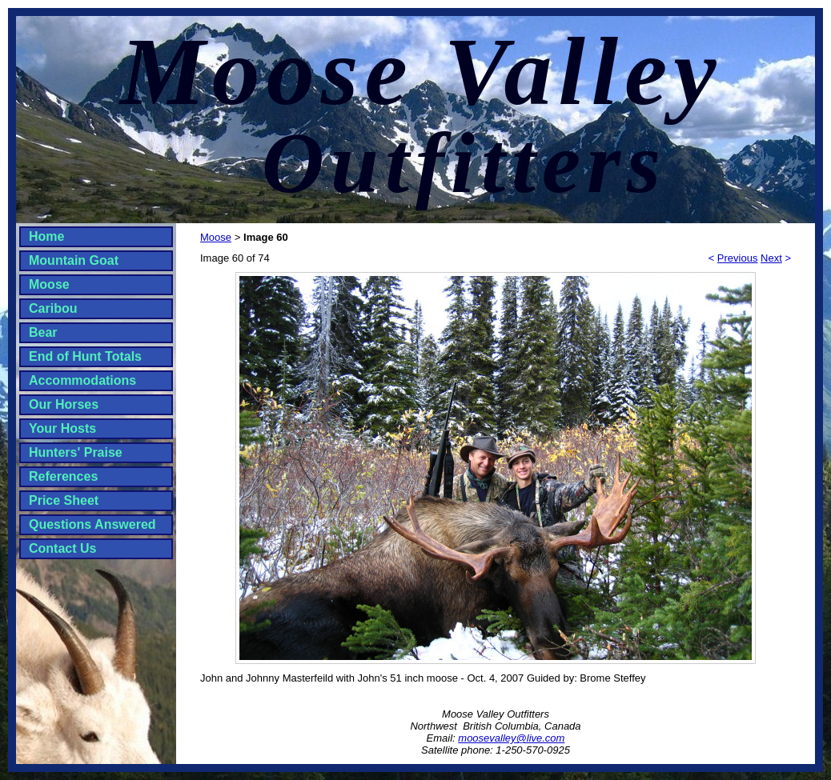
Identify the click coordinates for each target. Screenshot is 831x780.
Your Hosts (62, 428)
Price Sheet (63, 500)
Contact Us (62, 548)
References (63, 476)
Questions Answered (92, 524)
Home (46, 236)
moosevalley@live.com (511, 738)
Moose (49, 284)
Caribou (53, 308)
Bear (43, 332)
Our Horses (63, 404)
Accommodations (82, 380)
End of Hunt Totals (85, 356)
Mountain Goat (73, 260)
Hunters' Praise (75, 452)
